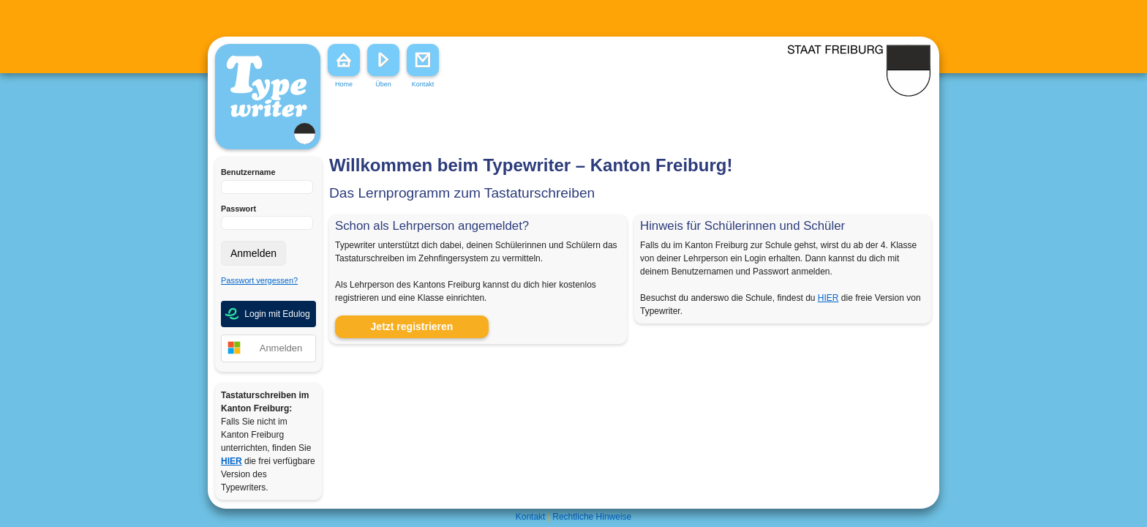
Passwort (238, 208)
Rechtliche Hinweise (591, 517)
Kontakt (531, 517)
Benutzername (248, 172)
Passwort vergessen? (259, 280)
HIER (828, 298)
